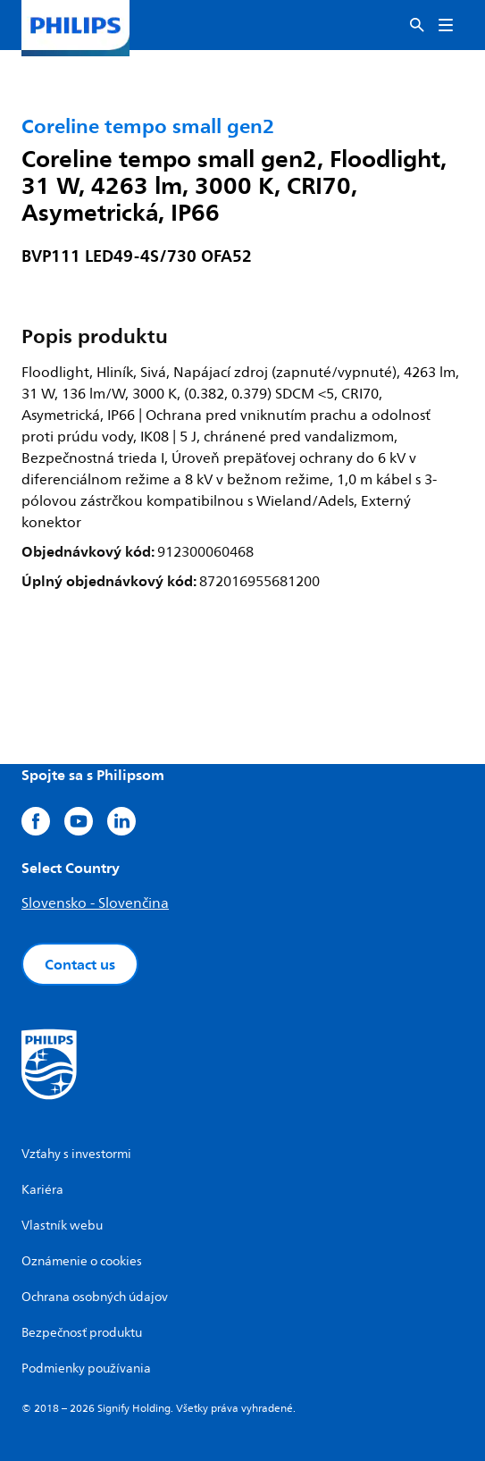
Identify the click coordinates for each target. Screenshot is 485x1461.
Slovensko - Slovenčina (95, 903)
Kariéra (42, 1190)
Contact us (80, 964)
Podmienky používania (86, 1368)
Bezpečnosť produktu (81, 1332)
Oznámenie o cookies (81, 1261)
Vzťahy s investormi (76, 1154)
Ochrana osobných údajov (94, 1297)
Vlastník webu (62, 1225)
